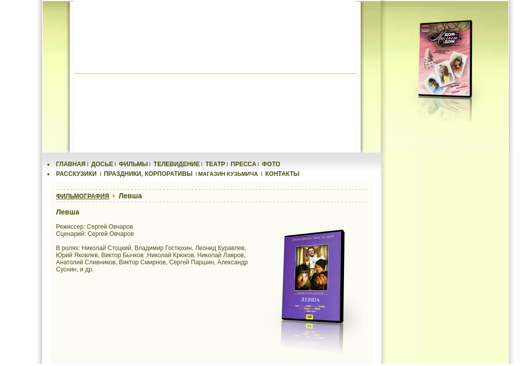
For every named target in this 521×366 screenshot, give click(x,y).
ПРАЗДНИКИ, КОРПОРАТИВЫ (148, 173)
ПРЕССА (243, 164)
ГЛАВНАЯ (70, 164)
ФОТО (271, 164)
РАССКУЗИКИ (76, 173)
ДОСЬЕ (102, 164)
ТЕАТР (215, 164)
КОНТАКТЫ (282, 173)
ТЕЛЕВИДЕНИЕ (177, 164)
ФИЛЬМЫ (133, 164)
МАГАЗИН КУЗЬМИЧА (228, 174)
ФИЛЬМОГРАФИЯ (82, 196)
